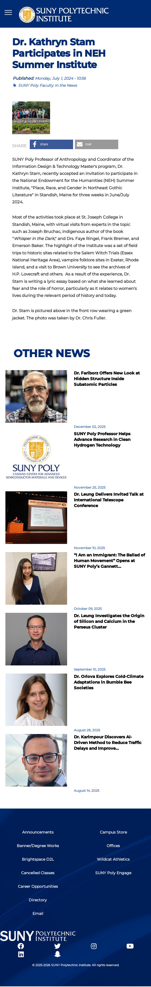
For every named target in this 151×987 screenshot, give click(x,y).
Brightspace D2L (38, 859)
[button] (51, 144)
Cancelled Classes (37, 872)
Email (37, 913)
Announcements (38, 832)
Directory (38, 900)
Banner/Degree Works (38, 845)
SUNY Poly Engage (113, 872)
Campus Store (113, 832)
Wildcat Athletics (113, 859)
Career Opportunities (38, 886)
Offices (113, 845)
